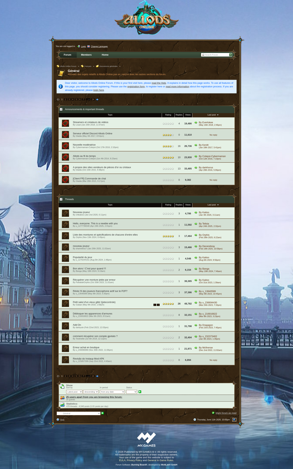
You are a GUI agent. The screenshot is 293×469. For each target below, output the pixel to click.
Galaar (79, 305)
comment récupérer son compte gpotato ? (95, 336)
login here (98, 90)
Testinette (80, 339)
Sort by (69, 387)
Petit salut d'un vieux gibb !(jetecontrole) (94, 302)
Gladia (79, 136)
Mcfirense (207, 347)
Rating (168, 115)
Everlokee (207, 122)
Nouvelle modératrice (84, 144)
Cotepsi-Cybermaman (214, 156)
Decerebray (208, 246)
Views (188, 115)
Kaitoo (205, 212)
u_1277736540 (83, 226)
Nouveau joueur (81, 212)
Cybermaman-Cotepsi (86, 147)
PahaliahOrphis (83, 282)
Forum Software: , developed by (146, 465)
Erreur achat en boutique (86, 347)
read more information (177, 86)
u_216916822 (82, 316)
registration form (136, 86)
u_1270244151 (83, 260)
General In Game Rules (160, 460)
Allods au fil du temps (84, 156)
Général (74, 71)
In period (104, 387)
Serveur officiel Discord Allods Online (92, 133)
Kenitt (205, 144)
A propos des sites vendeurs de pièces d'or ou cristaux (102, 167)
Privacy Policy (134, 460)
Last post (213, 114)
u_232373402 (209, 336)
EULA (122, 460)
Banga (79, 271)
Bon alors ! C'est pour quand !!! (89, 268)
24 (93, 99)
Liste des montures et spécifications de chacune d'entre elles (105, 234)
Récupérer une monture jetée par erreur (94, 279)
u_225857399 (82, 361)
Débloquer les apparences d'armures (92, 313)
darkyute (80, 327)
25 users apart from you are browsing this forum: (94, 397)
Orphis (79, 237)
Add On (77, 324)
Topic (110, 115)
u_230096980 (82, 350)
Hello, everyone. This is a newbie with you (95, 223)
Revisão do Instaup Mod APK (88, 358)
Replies (179, 115)
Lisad (78, 125)
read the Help (159, 83)
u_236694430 (209, 302)
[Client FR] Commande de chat (89, 178)
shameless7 (81, 248)
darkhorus (207, 167)
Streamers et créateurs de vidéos (91, 122)
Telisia (205, 223)
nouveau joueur (81, 246)
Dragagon (207, 325)
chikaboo (80, 215)
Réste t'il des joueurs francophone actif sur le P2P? (100, 291)
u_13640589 (81, 293)
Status (129, 387)
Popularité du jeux (82, 257)
